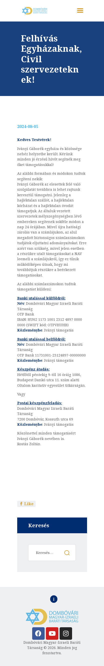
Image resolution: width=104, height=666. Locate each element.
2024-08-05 (27, 126)
